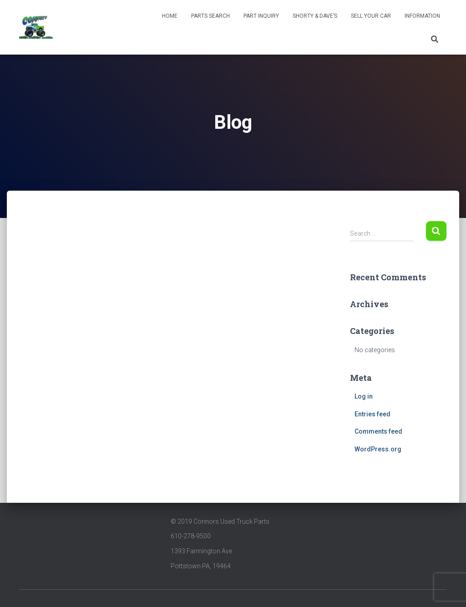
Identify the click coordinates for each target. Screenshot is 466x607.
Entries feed (372, 414)
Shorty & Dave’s (315, 16)
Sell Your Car (371, 16)
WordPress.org (378, 449)
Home (169, 16)
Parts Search (210, 16)
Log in (364, 396)
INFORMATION (422, 16)
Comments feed (378, 431)
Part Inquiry (261, 16)
